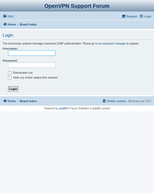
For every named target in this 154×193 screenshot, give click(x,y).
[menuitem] (8, 16)
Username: (10, 48)
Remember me (20, 72)
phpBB (63, 108)
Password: (10, 60)
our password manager (112, 43)
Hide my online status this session (33, 77)
